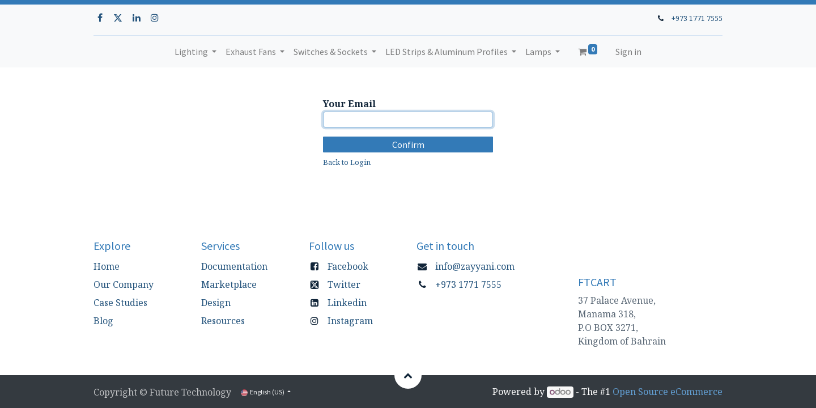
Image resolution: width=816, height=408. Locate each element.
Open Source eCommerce (667, 391)
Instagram (350, 320)
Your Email (349, 103)
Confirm (408, 144)
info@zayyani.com (475, 266)
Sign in (628, 51)
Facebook (348, 266)
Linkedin (347, 302)
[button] (408, 375)
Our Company (124, 284)
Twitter (344, 284)
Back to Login (347, 162)
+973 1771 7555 (697, 18)
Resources (223, 320)
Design (216, 302)
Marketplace (229, 284)
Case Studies (120, 302)
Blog (103, 320)
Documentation (234, 266)
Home (107, 266)
